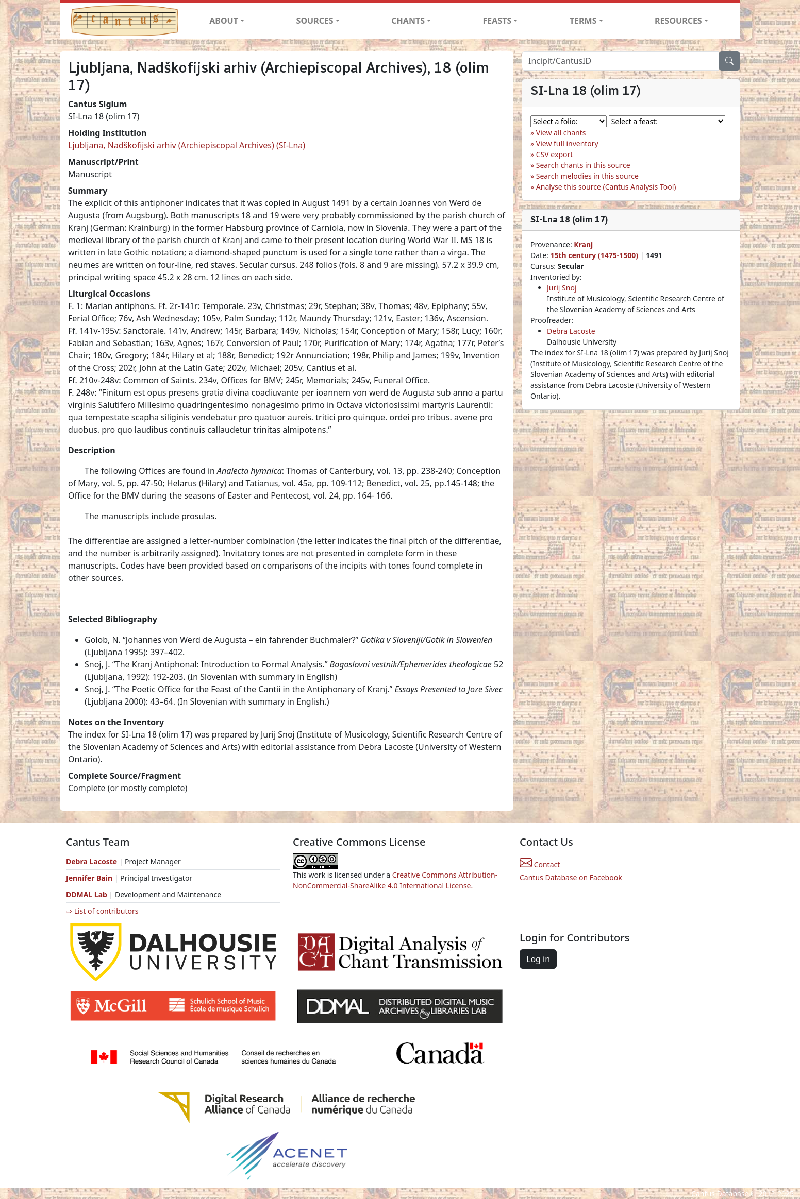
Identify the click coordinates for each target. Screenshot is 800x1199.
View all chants (561, 133)
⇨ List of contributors (102, 911)
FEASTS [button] (497, 20)
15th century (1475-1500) (594, 255)
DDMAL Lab (86, 894)
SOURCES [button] (315, 20)
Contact (540, 864)
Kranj (583, 244)
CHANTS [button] (408, 20)
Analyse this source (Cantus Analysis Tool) (606, 187)
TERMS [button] (583, 20)
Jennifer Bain (90, 878)
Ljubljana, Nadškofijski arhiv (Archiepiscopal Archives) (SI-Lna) (186, 145)
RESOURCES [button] (678, 20)
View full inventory (567, 143)
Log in (538, 959)
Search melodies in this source (587, 176)
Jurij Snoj (562, 288)
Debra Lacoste (571, 331)
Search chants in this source (583, 165)
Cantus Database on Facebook (571, 877)
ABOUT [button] (223, 20)
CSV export (554, 154)
